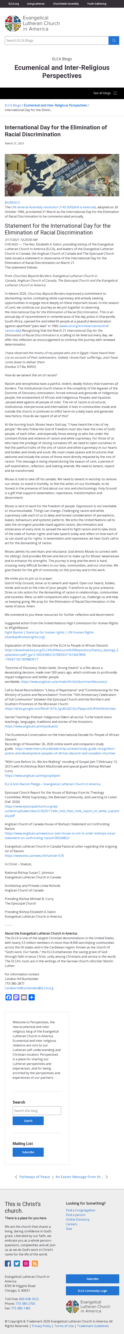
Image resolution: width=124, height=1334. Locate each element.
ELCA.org (14, 3)
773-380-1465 (20, 1308)
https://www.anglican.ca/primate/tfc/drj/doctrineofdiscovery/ (64, 682)
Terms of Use (64, 1326)
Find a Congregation (80, 1210)
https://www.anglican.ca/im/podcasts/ (31, 726)
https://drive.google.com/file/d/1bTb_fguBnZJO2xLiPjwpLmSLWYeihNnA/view (60, 708)
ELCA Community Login (92, 1291)
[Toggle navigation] (104, 93)
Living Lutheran (36, 3)
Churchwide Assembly (66, 3)
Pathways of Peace (34, 1176)
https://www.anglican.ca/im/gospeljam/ (32, 775)
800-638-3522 (29, 1299)
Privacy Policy (41, 1326)
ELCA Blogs (13, 105)
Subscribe (28, 1152)
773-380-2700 (25, 1303)
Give (69, 1229)
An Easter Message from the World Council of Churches (79, 1176)
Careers (71, 1224)
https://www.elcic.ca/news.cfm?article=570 (34, 856)
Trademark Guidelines (93, 1326)
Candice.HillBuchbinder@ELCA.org (29, 988)
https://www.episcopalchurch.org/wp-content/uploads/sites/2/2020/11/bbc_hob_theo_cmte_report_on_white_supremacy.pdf (62, 811)
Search (19, 1102)
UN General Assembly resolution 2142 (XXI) (53, 207)
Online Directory (78, 1219)
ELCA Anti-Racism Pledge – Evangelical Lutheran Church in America (52, 784)
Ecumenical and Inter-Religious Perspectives (55, 105)
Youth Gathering (96, 3)
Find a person (75, 1215)
